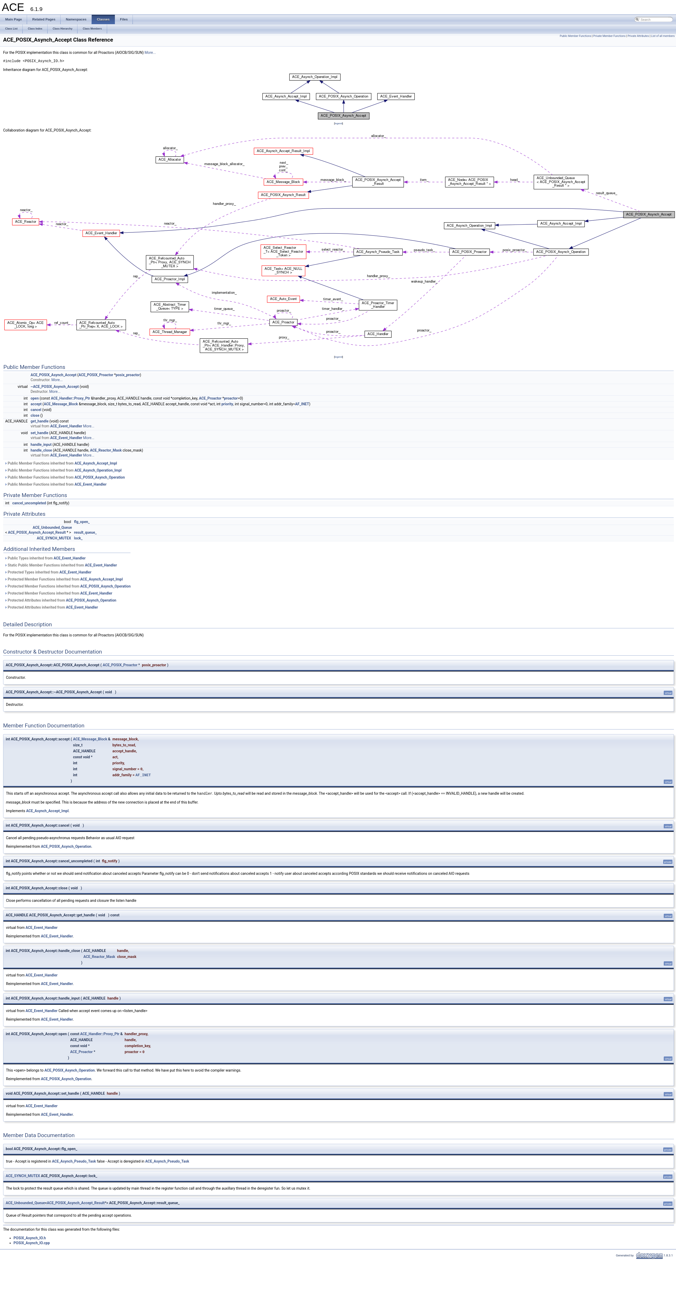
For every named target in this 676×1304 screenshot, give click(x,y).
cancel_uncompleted (29, 503)
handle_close (41, 450)
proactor (231, 398)
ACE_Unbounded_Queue (52, 527)
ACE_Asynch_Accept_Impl (96, 463)
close (35, 415)
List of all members (663, 36)
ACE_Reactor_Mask (106, 450)
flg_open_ (82, 522)
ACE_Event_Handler (66, 426)
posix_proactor (128, 375)
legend (338, 123)
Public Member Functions (575, 36)
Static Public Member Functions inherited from (60, 565)
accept (36, 404)
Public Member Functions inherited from (60, 463)
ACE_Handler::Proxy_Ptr (70, 398)
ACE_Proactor (210, 398)
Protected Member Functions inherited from (63, 579)
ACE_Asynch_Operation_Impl (98, 470)
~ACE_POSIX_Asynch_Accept (55, 386)
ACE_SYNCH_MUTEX (54, 538)
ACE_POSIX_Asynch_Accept (53, 375)
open (35, 398)
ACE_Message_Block (61, 404)
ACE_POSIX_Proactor (95, 375)
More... (150, 52)
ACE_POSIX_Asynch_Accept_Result (37, 532)
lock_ (78, 538)
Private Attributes (638, 36)
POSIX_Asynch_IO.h (30, 1238)
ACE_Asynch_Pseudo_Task (74, 1161)
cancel (36, 410)
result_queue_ (85, 532)
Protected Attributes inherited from (60, 600)
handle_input (41, 444)
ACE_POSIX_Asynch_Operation (100, 477)
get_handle (40, 421)
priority (227, 404)
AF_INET (302, 404)
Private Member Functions (609, 36)
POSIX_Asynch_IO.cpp (32, 1243)
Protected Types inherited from (47, 572)
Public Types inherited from (45, 558)
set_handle (39, 433)
